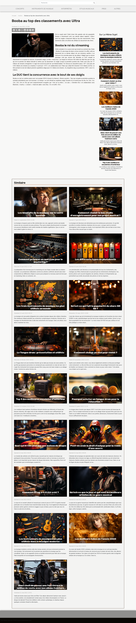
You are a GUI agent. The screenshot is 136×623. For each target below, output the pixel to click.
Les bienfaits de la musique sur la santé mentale (40, 214)
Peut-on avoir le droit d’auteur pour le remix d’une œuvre (95, 447)
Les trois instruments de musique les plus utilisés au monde (41, 307)
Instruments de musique (42, 9)
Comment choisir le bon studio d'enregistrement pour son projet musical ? (96, 214)
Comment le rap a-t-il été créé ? (40, 492)
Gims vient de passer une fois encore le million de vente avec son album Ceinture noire (111, 136)
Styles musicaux (87, 9)
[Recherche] (68, 2)
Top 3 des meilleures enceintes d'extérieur (111, 164)
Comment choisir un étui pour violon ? (111, 82)
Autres (117, 9)
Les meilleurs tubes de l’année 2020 (111, 108)
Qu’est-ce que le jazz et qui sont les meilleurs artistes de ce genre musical (95, 493)
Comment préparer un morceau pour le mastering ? (40, 260)
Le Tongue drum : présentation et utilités (40, 352)
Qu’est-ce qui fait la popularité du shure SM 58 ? (95, 307)
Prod (104, 9)
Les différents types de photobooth (95, 259)
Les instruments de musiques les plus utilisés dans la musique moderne (111, 55)
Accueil (14, 16)
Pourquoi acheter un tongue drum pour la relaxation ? (95, 400)
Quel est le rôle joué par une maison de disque (40, 445)
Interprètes (66, 9)
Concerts (20, 9)
